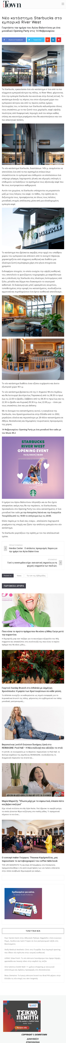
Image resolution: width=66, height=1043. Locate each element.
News (19, 575)
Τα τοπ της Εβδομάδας (36, 575)
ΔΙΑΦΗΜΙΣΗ (32, 1038)
